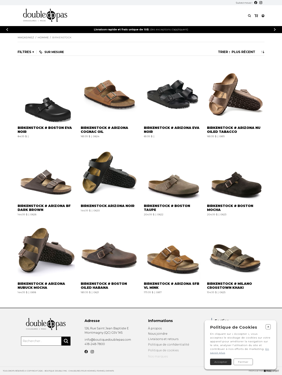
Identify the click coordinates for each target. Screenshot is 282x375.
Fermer (243, 361)
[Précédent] (7, 29)
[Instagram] (260, 2)
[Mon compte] (262, 15)
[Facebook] (255, 2)
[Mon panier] (256, 15)
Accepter (220, 361)
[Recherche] (249, 15)
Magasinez (26, 37)
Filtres (24, 52)
